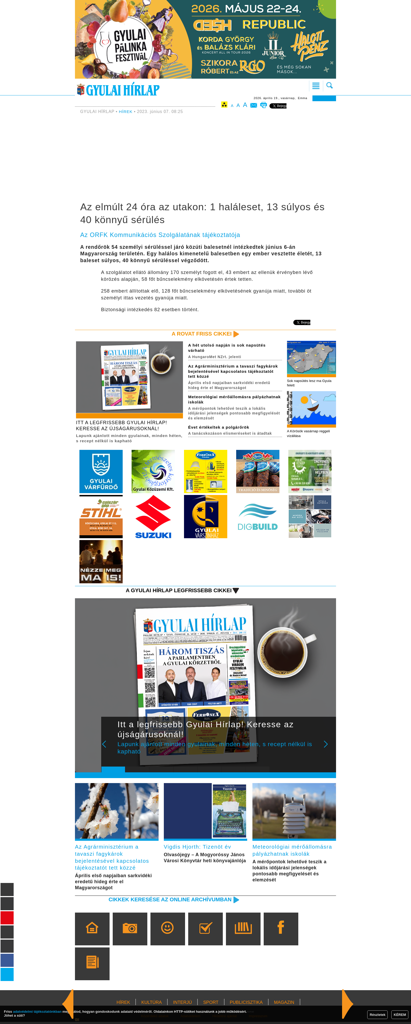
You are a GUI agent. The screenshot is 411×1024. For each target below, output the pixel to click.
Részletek (377, 1015)
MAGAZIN (284, 1004)
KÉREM (400, 1015)
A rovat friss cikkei (201, 334)
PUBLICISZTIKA (246, 1004)
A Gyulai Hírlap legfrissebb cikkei (177, 591)
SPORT (210, 1004)
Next (328, 748)
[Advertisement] (205, 158)
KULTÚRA (151, 1004)
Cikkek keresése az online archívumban (169, 901)
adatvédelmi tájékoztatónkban (37, 1012)
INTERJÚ (182, 1004)
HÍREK (126, 111)
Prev (109, 748)
